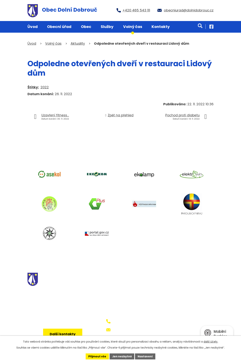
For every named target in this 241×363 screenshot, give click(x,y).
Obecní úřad (59, 26)
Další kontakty (63, 334)
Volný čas (132, 26)
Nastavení (145, 356)
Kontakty (161, 26)
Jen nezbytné (122, 356)
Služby (107, 26)
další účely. (211, 341)
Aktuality (78, 43)
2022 (44, 87)
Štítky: (33, 87)
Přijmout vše (97, 356)
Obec (86, 26)
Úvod (32, 26)
